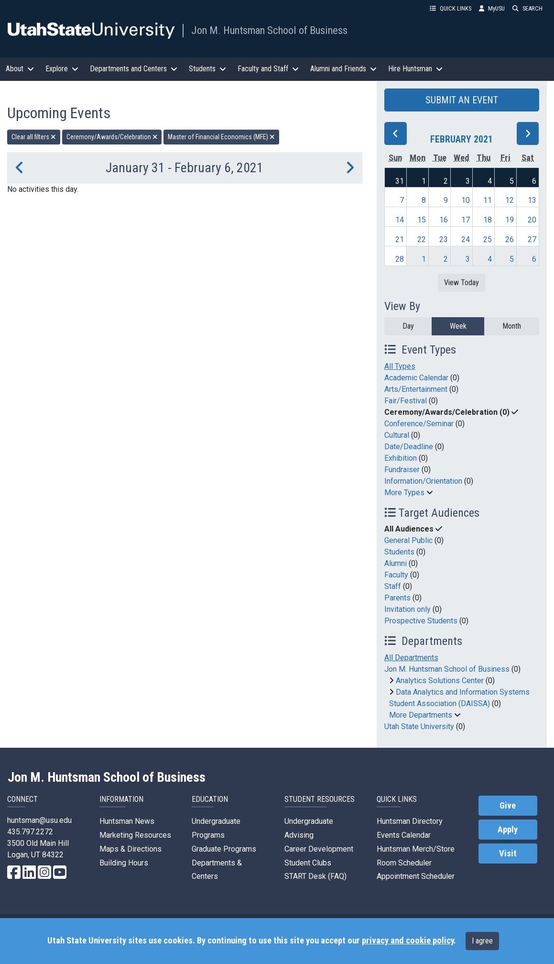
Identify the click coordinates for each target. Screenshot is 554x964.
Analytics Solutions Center (440, 680)
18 (487, 219)
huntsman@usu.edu (39, 820)
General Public (408, 540)
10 (465, 200)
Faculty (396, 574)
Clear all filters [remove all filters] (33, 137)
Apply (508, 829)
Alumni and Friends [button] (343, 68)
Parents (397, 597)
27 (532, 239)
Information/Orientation (423, 481)
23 (443, 239)
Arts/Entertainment (415, 389)
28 (399, 259)
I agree (482, 940)
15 (421, 219)
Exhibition (400, 458)
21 (399, 239)
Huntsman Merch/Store (416, 848)
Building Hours (123, 862)
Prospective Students (420, 620)
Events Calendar (404, 835)
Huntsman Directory (410, 821)
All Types (399, 366)
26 (509, 239)
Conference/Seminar (419, 423)
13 (532, 200)
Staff (392, 586)
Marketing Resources (135, 835)
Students (399, 551)
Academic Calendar (416, 377)
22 (421, 239)
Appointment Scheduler (416, 876)
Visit (508, 853)
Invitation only (407, 609)
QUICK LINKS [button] (450, 8)
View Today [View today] (461, 282)
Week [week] (458, 326)
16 (443, 219)
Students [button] (207, 68)
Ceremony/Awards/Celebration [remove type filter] (112, 137)
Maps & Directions (130, 848)
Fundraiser (402, 469)
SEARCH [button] (527, 8)
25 (487, 239)
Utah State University (419, 726)
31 (399, 181)
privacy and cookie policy (408, 940)
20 (532, 219)
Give (508, 805)
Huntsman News (126, 821)
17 (465, 219)
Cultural (396, 435)
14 (399, 219)
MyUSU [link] (492, 8)
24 (465, 239)
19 (509, 219)
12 (509, 200)
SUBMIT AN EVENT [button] (461, 100)
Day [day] (408, 326)
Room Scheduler (404, 862)
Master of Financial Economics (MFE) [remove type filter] (221, 137)
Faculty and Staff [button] (268, 68)
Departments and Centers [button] (133, 68)
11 (487, 200)
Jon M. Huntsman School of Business (269, 30)
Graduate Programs (224, 848)
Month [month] (511, 326)
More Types (404, 492)
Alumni (395, 563)
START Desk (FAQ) (315, 876)
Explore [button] (61, 68)
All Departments (411, 657)
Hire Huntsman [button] (415, 68)
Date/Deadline (408, 446)
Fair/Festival (405, 400)
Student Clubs (307, 862)
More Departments (420, 715)
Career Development (318, 848)
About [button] (20, 68)
